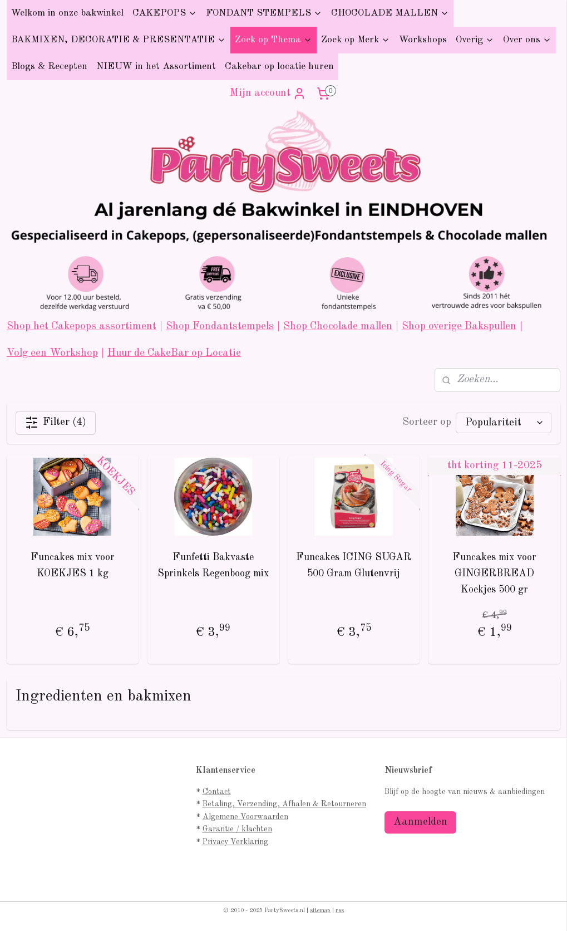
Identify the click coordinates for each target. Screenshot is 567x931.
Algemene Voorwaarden (245, 817)
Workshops (423, 40)
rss (340, 911)
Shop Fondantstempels (220, 326)
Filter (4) (55, 422)
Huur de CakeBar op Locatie (174, 353)
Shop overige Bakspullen (459, 326)
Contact (217, 792)
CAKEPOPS (164, 13)
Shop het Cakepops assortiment (81, 326)
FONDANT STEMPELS (264, 13)
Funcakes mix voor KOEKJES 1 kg (73, 565)
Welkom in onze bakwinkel (67, 13)
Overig (475, 40)
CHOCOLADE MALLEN (390, 13)
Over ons (527, 40)
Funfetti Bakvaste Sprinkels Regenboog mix (213, 565)
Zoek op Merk (355, 40)
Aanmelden (420, 822)
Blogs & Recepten (49, 66)
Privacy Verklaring (235, 842)
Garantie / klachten (237, 829)
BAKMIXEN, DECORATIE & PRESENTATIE (118, 40)
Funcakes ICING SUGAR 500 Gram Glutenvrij (353, 565)
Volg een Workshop (52, 353)
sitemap (320, 911)
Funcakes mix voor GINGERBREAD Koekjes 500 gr (494, 573)
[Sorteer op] (503, 423)
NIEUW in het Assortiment (156, 66)
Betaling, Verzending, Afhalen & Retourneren (284, 804)
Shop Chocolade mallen (337, 326)
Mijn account (268, 93)
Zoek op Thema (273, 40)
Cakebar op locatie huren (279, 66)
